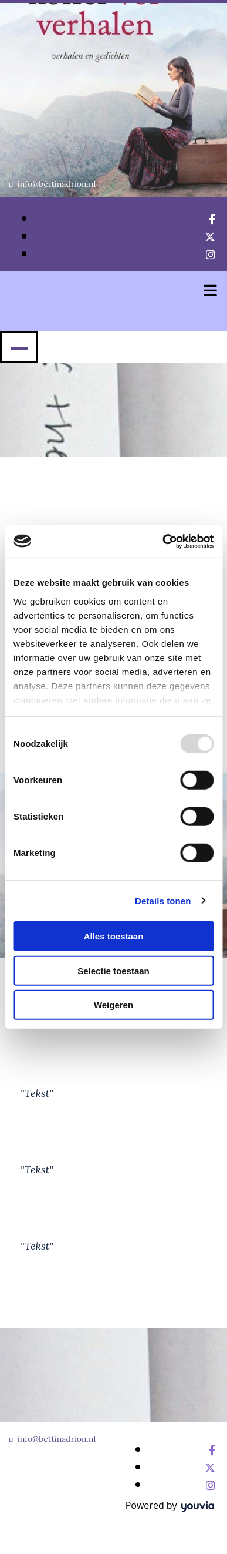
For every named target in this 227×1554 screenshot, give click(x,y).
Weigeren (113, 1005)
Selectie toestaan (113, 970)
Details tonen (163, 900)
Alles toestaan (114, 936)
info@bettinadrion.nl (57, 184)
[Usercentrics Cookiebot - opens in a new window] (163, 541)
